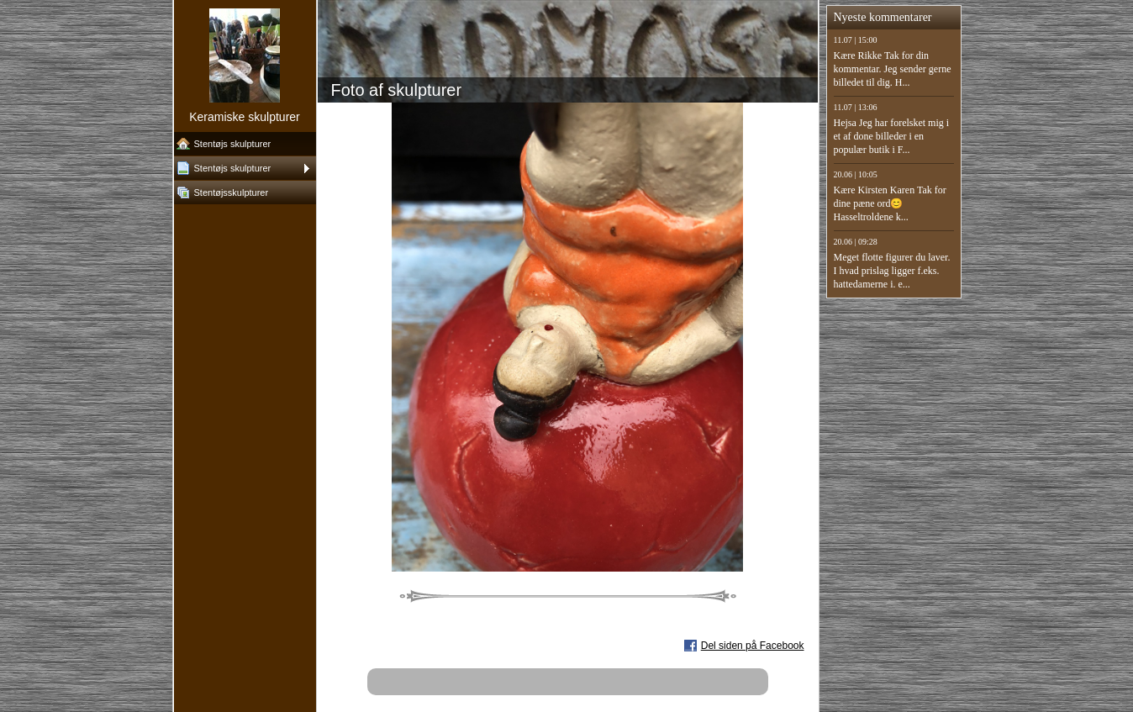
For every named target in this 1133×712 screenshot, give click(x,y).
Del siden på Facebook (752, 645)
